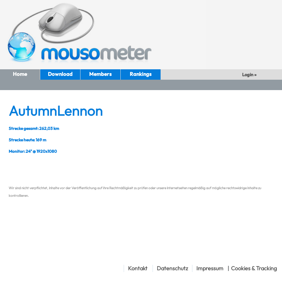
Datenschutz (172, 268)
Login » (249, 74)
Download (60, 74)
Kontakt (137, 268)
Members (100, 74)
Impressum (209, 268)
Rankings (141, 74)
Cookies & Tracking (254, 268)
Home (20, 74)
